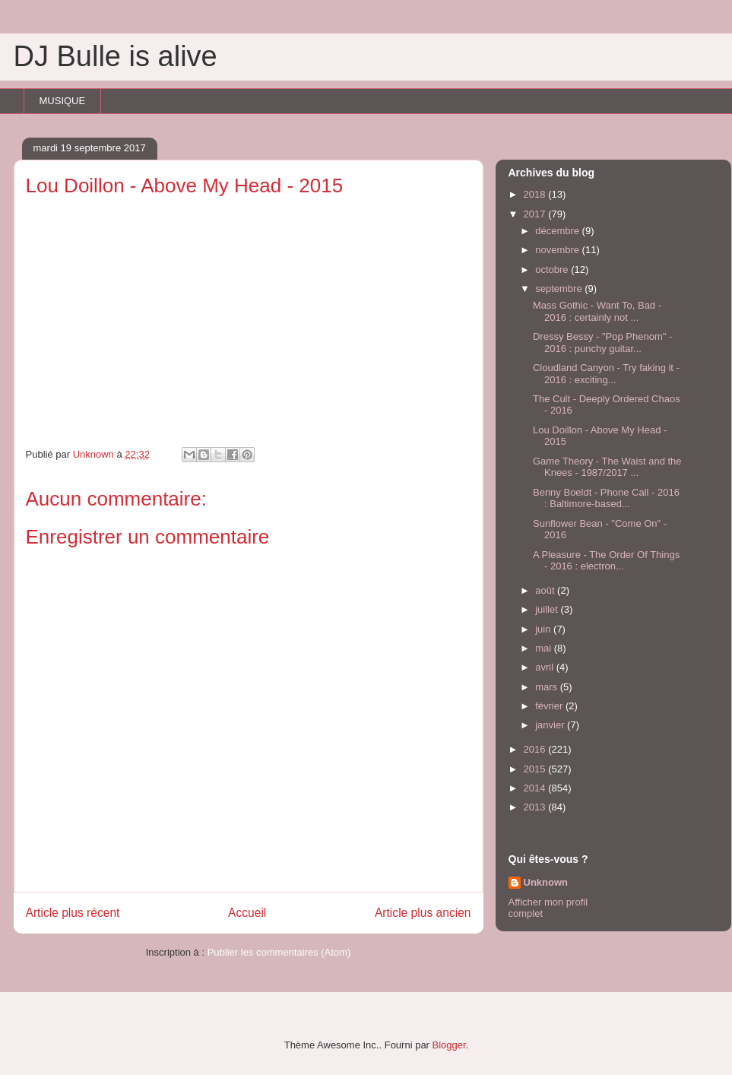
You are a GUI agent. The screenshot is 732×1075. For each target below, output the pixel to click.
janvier (551, 725)
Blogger (449, 1045)
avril (545, 667)
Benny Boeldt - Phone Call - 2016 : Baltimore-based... (606, 498)
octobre (553, 269)
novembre (558, 249)
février (550, 706)
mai (544, 648)
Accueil (247, 912)
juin (544, 629)
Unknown (546, 882)
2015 (536, 769)
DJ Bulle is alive (115, 56)
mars (547, 687)
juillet (547, 609)
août (546, 590)
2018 (536, 194)
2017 (536, 214)
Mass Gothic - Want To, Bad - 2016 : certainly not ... (597, 311)
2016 (536, 749)
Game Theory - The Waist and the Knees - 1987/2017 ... (607, 467)
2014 (536, 788)
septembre (560, 288)
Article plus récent (73, 912)
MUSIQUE (63, 100)
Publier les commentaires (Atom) (279, 952)
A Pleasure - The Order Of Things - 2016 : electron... (606, 560)
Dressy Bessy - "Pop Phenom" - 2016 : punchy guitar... (602, 342)
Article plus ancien (423, 912)
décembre (558, 230)
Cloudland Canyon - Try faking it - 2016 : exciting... (606, 373)
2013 (536, 807)
